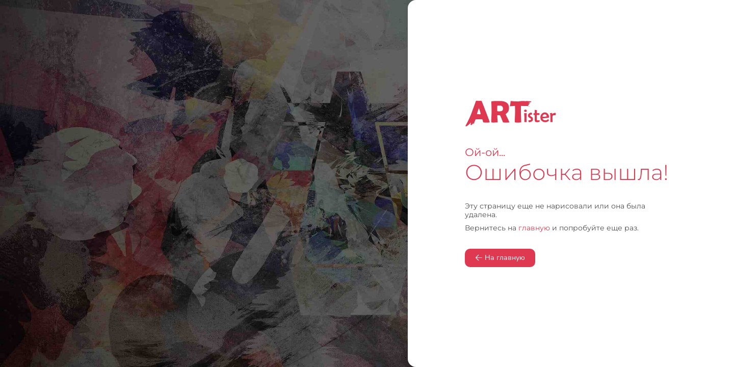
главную (534, 227)
